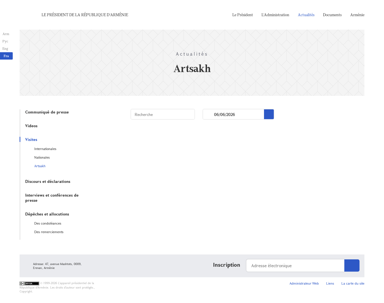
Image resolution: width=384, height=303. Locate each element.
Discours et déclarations (47, 181)
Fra (6, 55)
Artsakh (40, 166)
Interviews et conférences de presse (52, 197)
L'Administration (275, 14)
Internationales (45, 148)
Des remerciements (48, 231)
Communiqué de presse (47, 111)
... (208, 114)
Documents (332, 14)
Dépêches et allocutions (47, 213)
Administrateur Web (304, 283)
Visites (31, 139)
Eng (5, 48)
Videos (31, 125)
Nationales (42, 157)
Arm (5, 33)
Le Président (242, 14)
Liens (330, 283)
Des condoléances (47, 223)
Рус (5, 41)
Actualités (306, 14)
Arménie (357, 14)
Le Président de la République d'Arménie (85, 14)
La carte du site (352, 283)
